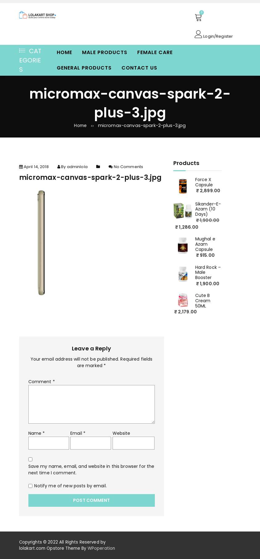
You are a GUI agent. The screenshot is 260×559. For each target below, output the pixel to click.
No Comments (128, 167)
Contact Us (139, 67)
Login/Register (214, 34)
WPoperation (101, 548)
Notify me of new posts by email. (70, 486)
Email (77, 433)
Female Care (155, 52)
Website (121, 433)
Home (64, 52)
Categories (30, 60)
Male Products (104, 52)
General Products (84, 67)
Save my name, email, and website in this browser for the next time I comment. (91, 469)
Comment (41, 382)
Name (36, 433)
